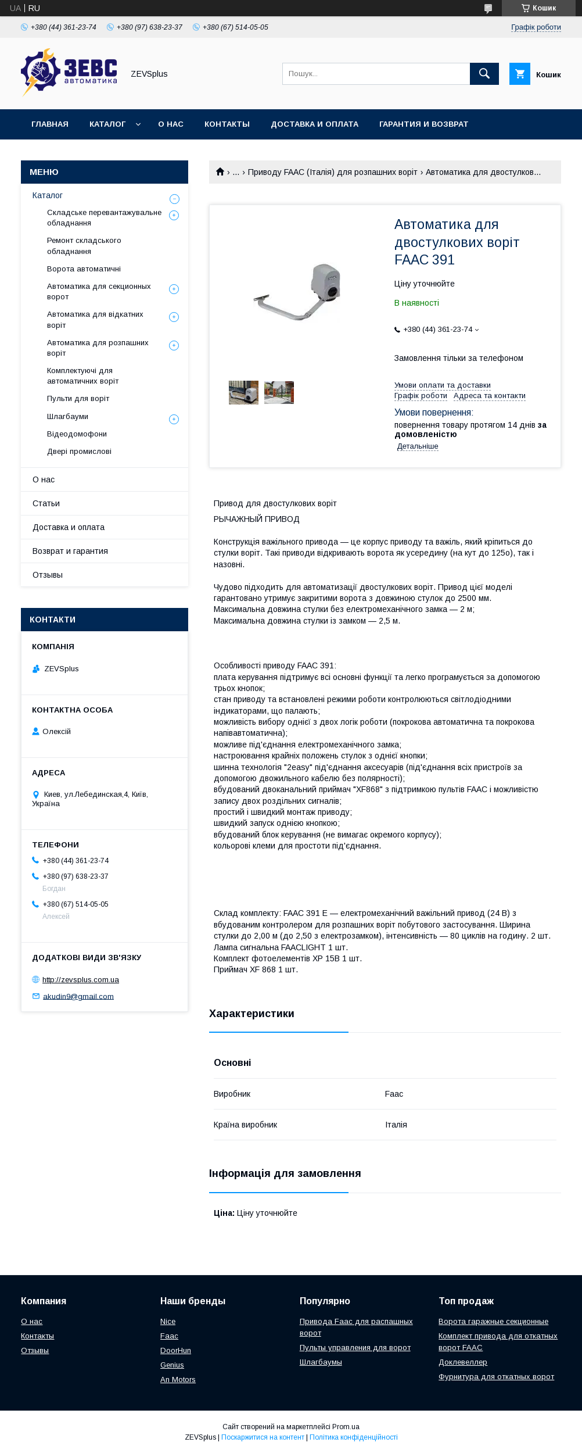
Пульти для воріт (78, 398)
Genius (172, 1365)
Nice (167, 1321)
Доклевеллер (463, 1362)
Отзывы (48, 574)
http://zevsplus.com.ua (80, 979)
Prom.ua (346, 1427)
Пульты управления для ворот (355, 1347)
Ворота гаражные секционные (493, 1321)
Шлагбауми (67, 416)
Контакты (227, 124)
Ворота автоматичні (84, 268)
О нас (171, 124)
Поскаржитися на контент (262, 1437)
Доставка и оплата (314, 124)
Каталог (107, 124)
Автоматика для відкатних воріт (95, 319)
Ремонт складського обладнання (84, 245)
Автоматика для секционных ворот (99, 291)
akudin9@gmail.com (78, 996)
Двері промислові (79, 451)
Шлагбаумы (321, 1362)
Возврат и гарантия (70, 551)
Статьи (46, 503)
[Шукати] (484, 74)
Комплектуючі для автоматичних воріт (82, 375)
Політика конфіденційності (354, 1437)
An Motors (178, 1379)
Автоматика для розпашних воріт (98, 347)
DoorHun (175, 1350)
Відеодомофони (77, 434)
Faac (169, 1336)
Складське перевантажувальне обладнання (104, 217)
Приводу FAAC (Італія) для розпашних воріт (333, 172)
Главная (50, 124)
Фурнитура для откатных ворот (496, 1376)
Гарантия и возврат (424, 124)
